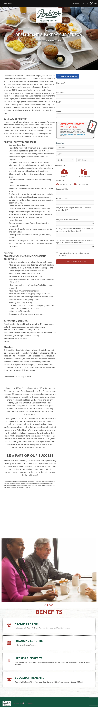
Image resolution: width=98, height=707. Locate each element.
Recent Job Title (62, 189)
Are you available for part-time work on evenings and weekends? (73, 209)
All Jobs (6, 3)
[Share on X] (91, 3)
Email (58, 102)
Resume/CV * (61, 165)
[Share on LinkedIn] (87, 4)
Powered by (24, 703)
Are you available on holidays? (67, 220)
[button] (45, 605)
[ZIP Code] (85, 160)
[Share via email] (95, 3)
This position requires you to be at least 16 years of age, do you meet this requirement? (74, 241)
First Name (60, 83)
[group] (49, 570)
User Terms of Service (67, 134)
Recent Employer (62, 198)
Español (76, 3)
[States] (65, 160)
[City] (75, 153)
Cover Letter (60, 181)
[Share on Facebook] (83, 4)
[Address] (75, 147)
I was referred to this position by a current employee (72, 254)
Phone (59, 112)
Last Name (60, 93)
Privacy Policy (80, 134)
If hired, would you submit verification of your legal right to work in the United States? (74, 230)
